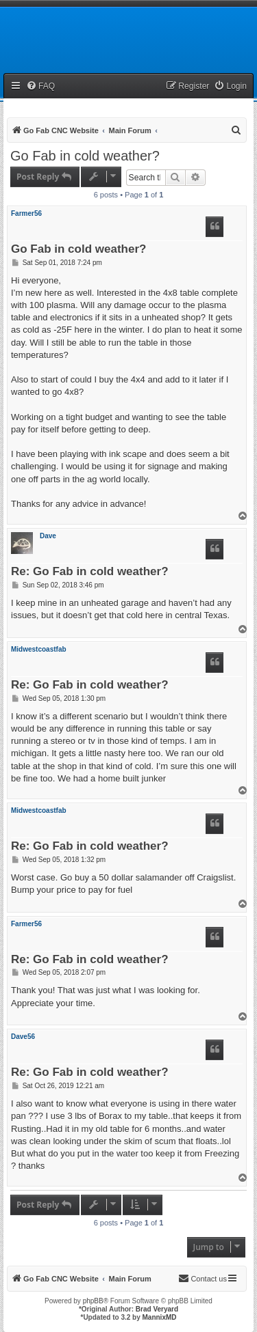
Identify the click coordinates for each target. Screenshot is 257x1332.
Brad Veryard (157, 1309)
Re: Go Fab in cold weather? (90, 572)
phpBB (93, 1301)
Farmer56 (26, 213)
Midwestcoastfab (38, 649)
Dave (48, 536)
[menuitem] (40, 86)
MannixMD (160, 1317)
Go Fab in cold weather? (85, 156)
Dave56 (23, 1036)
